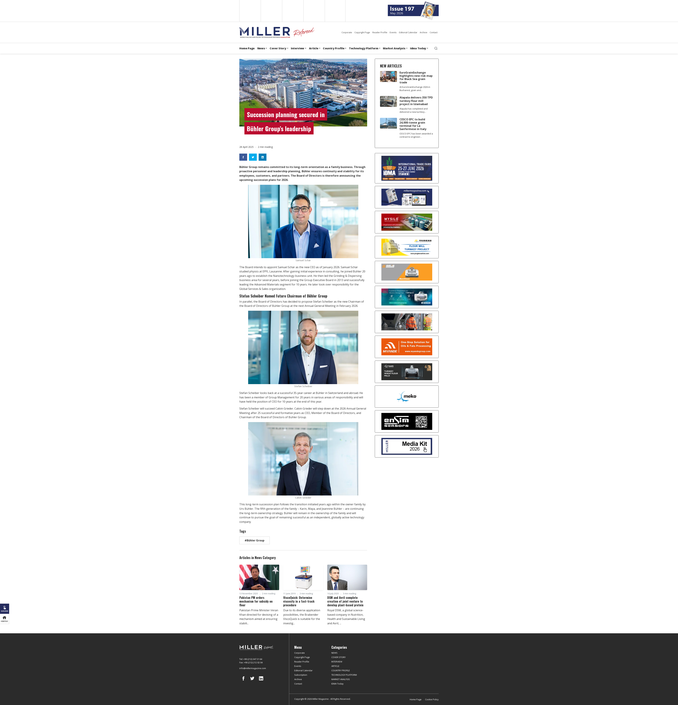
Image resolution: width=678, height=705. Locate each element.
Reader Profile (379, 32)
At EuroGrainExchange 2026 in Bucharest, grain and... (415, 88)
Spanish (271, 11)
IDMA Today (337, 683)
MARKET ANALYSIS (340, 679)
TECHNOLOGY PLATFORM (344, 674)
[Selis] (406, 272)
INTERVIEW (336, 661)
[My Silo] (406, 222)
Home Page (247, 48)
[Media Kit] (406, 446)
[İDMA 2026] (406, 168)
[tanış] (406, 371)
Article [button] (313, 48)
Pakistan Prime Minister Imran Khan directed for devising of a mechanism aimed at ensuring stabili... (258, 616)
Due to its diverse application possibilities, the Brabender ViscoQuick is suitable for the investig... (301, 616)
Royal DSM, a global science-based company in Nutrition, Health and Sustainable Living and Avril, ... (346, 616)
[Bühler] (406, 297)
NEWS (334, 652)
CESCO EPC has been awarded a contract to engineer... (416, 135)
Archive (423, 32)
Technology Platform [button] (363, 48)
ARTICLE (335, 666)
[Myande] (406, 346)
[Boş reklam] (406, 197)
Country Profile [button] (333, 48)
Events (393, 32)
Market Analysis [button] (394, 48)
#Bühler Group (254, 540)
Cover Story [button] (278, 48)
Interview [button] (297, 48)
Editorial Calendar (408, 32)
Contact (433, 32)
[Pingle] (406, 247)
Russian (314, 11)
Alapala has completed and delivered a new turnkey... (414, 110)
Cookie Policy (432, 699)
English (250, 11)
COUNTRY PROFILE (340, 670)
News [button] (261, 48)
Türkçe (335, 11)
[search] (436, 48)
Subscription (300, 674)
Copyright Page (362, 32)
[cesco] (406, 321)
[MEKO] (406, 396)
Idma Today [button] (418, 48)
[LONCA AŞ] (406, 421)
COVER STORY (338, 657)
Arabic (292, 11)
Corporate (347, 32)
